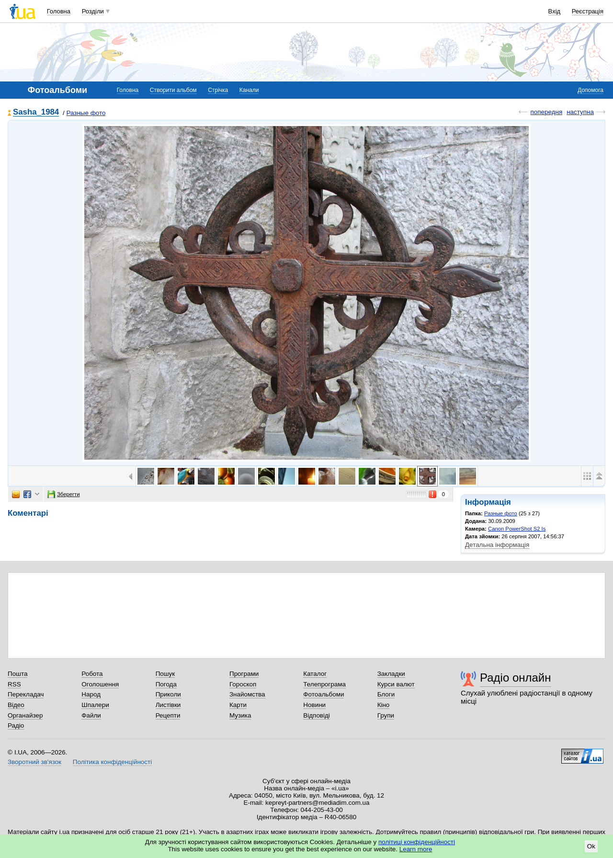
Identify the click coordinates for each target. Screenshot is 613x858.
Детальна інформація (497, 544)
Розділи (93, 11)
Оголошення (100, 684)
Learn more (415, 849)
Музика (240, 715)
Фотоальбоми (323, 694)
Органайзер (25, 715)
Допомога (590, 90)
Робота (91, 673)
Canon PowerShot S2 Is (516, 529)
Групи (385, 715)
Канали (249, 90)
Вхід (554, 11)
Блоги (386, 694)
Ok (591, 846)
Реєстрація (587, 11)
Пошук (165, 673)
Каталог (315, 673)
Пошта (17, 673)
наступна (580, 112)
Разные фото (85, 112)
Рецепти (168, 715)
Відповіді (316, 715)
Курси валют (396, 684)
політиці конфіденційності (416, 842)
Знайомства (247, 694)
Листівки (168, 704)
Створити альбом (173, 90)
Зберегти (63, 494)
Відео (16, 704)
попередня (546, 112)
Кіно (383, 704)
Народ (91, 694)
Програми (244, 673)
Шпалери (95, 704)
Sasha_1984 (36, 112)
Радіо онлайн (515, 677)
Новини (314, 704)
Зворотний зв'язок (34, 761)
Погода (166, 684)
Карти (238, 704)
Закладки (391, 673)
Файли (91, 715)
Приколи (168, 694)
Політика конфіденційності (112, 761)
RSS (14, 684)
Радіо (16, 725)
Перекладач (26, 694)
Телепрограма (324, 684)
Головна (58, 11)
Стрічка (218, 90)
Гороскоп (242, 684)
